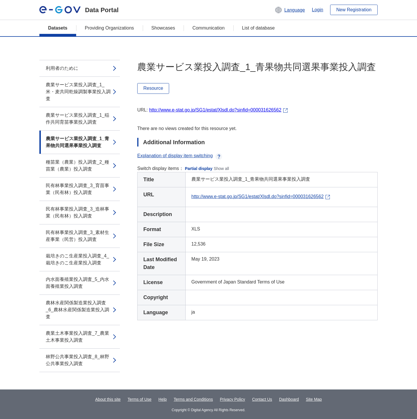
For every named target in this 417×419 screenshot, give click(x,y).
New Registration (354, 9)
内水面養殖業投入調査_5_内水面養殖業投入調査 (77, 283)
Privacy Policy (232, 399)
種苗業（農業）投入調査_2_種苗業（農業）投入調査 (77, 165)
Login (317, 9)
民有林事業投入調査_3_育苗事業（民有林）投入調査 (77, 189)
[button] (290, 10)
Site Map (314, 399)
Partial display (199, 168)
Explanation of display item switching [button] (179, 155)
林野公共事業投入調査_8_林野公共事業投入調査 (77, 360)
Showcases (163, 27)
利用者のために (62, 68)
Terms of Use (139, 399)
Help (162, 399)
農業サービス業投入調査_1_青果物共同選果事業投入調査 (77, 142)
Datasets (57, 27)
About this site (108, 399)
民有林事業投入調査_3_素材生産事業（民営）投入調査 (77, 236)
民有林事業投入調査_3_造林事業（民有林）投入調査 (77, 212)
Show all (221, 168)
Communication (208, 27)
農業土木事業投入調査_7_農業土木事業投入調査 (77, 337)
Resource (153, 88)
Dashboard (289, 399)
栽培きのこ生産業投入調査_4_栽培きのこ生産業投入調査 (77, 259)
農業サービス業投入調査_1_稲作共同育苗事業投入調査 (77, 119)
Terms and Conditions (193, 399)
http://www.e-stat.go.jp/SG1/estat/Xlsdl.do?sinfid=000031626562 (215, 109)
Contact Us (262, 399)
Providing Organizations (109, 27)
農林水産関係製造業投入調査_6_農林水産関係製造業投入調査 (77, 309)
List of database (258, 27)
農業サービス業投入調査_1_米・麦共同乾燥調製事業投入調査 (78, 91)
